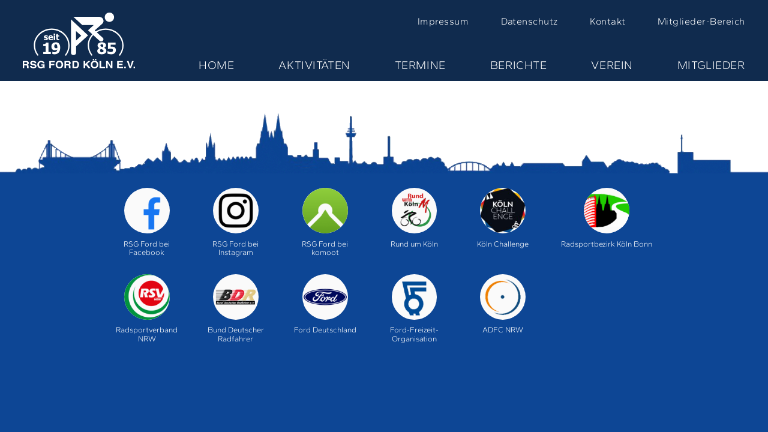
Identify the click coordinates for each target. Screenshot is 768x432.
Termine (420, 65)
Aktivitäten (314, 65)
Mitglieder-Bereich (701, 21)
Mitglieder (711, 65)
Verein (611, 65)
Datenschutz (529, 21)
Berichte (518, 65)
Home (216, 65)
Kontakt (607, 21)
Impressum (443, 21)
